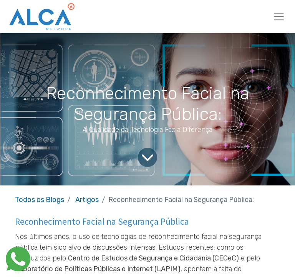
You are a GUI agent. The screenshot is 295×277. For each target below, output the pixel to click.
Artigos (87, 199)
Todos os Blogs (39, 199)
